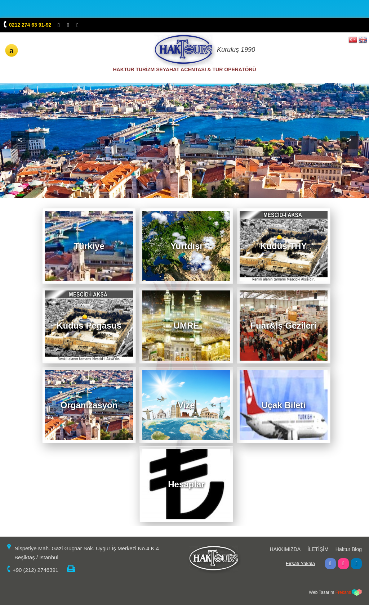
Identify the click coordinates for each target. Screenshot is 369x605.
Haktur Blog (348, 549)
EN (363, 39)
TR (353, 39)
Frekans (343, 592)
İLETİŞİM (317, 549)
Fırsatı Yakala (300, 563)
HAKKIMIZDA (285, 549)
